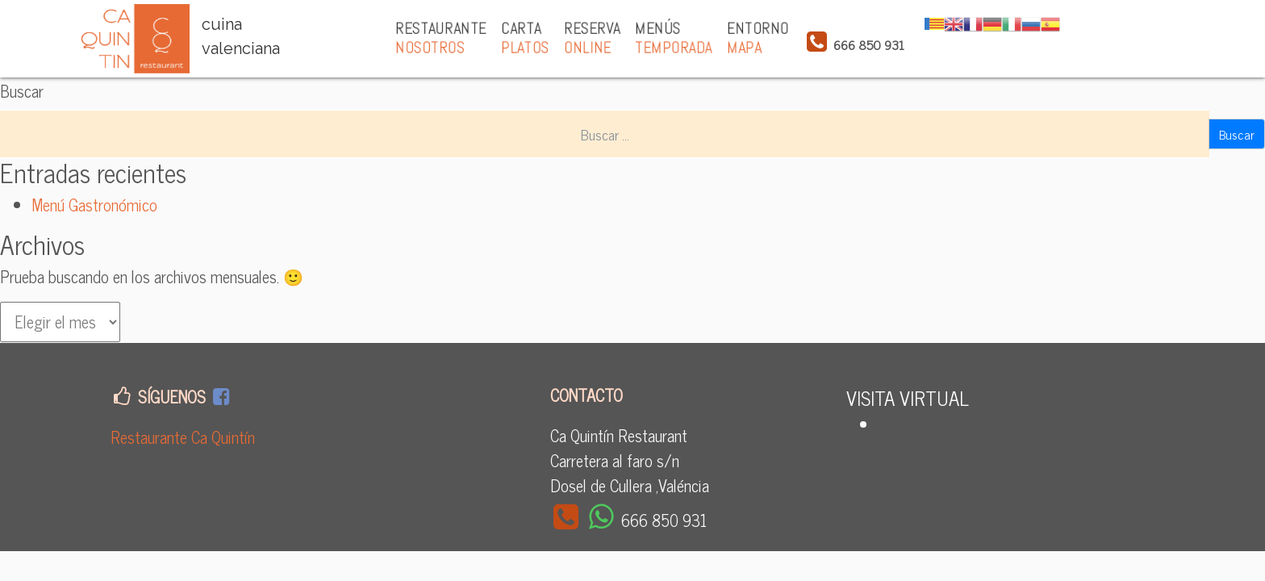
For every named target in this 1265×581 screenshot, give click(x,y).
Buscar (22, 91)
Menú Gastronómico (94, 204)
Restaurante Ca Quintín (183, 437)
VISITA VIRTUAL (907, 397)
